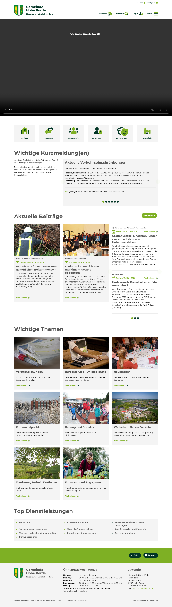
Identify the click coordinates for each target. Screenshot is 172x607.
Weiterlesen (21, 298)
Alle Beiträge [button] (149, 215)
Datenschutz (83, 601)
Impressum (71, 601)
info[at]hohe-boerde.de (143, 588)
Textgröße (153, 3)
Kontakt (61, 601)
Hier (67, 192)
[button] (24, 133)
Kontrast (140, 3)
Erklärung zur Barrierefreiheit (43, 601)
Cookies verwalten (21, 601)
